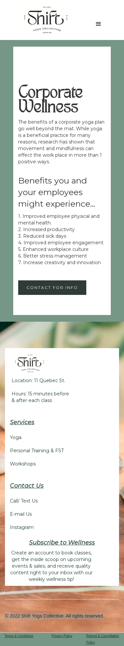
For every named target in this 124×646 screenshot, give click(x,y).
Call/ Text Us (24, 501)
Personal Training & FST (37, 451)
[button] (98, 24)
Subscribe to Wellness (62, 542)
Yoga (15, 437)
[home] (44, 20)
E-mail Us (21, 514)
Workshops (23, 464)
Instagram (22, 527)
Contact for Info (52, 287)
